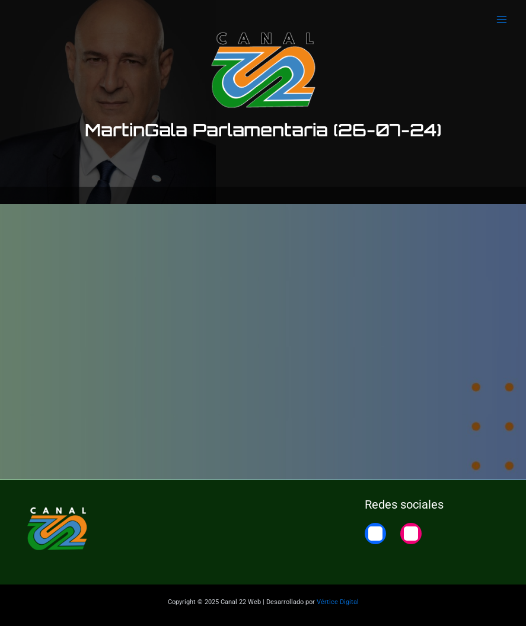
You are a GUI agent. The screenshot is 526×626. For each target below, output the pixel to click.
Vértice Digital (338, 602)
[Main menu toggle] (501, 19)
